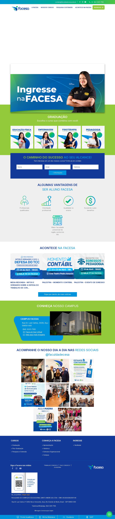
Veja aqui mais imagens (35, 335)
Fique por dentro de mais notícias (57, 294)
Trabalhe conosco (51, 465)
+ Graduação (15, 445)
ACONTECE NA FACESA (83, 7)
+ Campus (45, 455)
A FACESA (35, 7)
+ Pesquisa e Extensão (19, 452)
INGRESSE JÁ (98, 7)
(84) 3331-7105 (96, 2)
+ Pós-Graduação (17, 448)
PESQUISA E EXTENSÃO (64, 7)
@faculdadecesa (57, 354)
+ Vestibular (77, 445)
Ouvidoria (57, 467)
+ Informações (57, 173)
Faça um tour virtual (34, 332)
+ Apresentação (47, 445)
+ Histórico (46, 448)
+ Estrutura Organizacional (51, 452)
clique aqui (26, 495)
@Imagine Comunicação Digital (44, 510)
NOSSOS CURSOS (47, 7)
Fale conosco (65, 465)
